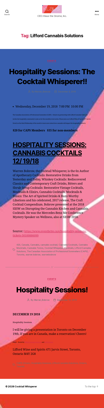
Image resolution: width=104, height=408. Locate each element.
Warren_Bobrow (42, 105)
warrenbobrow (57, 268)
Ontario (83, 377)
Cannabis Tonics (35, 262)
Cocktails (69, 262)
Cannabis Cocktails (68, 258)
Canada (25, 258)
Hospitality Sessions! (52, 303)
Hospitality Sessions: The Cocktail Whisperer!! (52, 85)
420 (19, 258)
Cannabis (35, 258)
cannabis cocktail (49, 258)
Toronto (29, 268)
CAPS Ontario (49, 356)
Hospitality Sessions (41, 377)
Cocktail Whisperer (54, 262)
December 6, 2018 (67, 105)
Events (52, 65)
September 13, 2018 (67, 314)
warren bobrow (41, 268)
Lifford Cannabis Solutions (33, 356)
